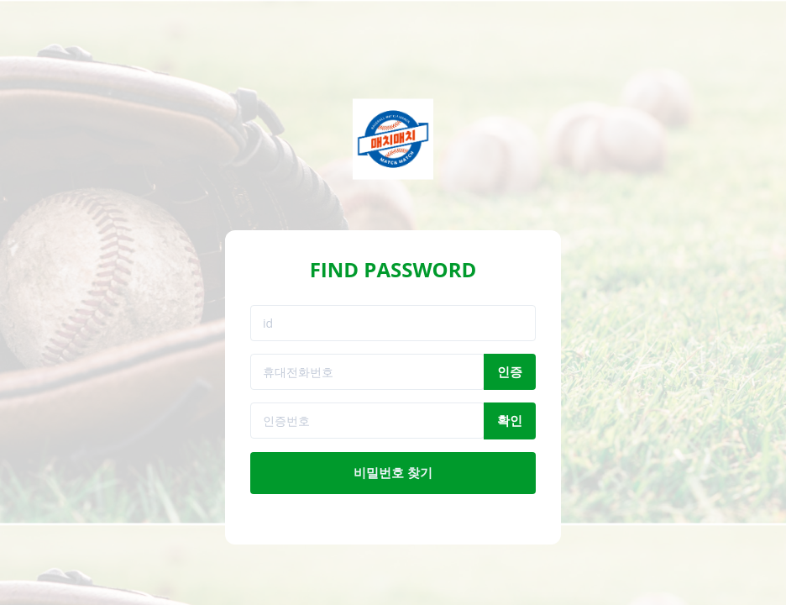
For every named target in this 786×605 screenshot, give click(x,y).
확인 (509, 420)
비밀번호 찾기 (393, 472)
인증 (509, 371)
